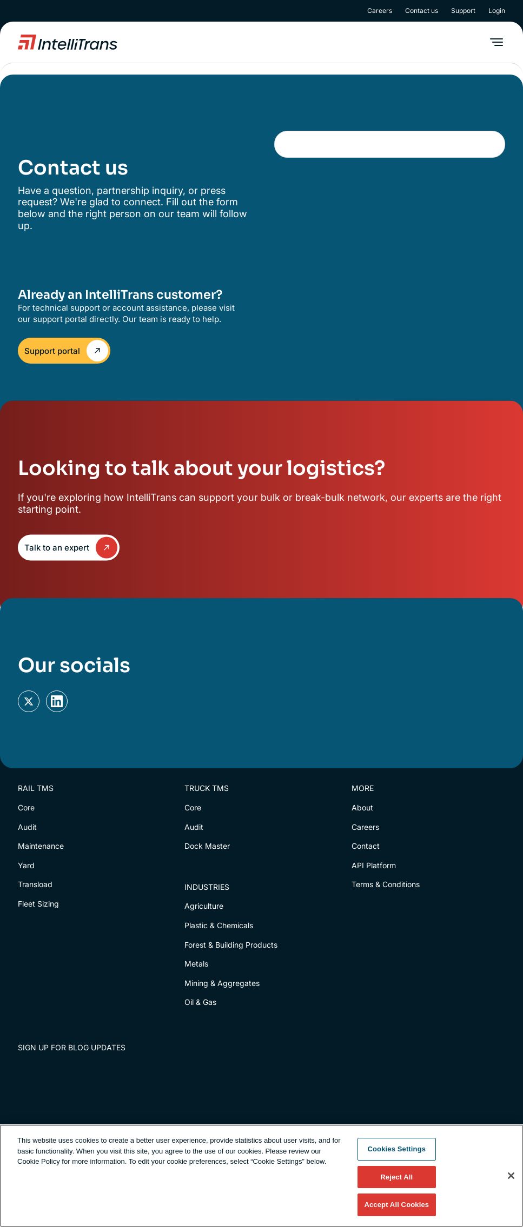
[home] (67, 42)
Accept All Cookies (396, 1205)
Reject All (396, 1177)
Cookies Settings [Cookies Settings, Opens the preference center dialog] (397, 1149)
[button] (496, 42)
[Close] (511, 1176)
